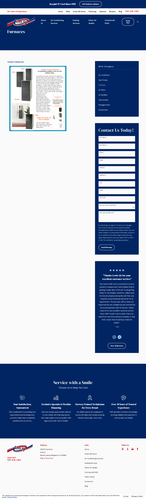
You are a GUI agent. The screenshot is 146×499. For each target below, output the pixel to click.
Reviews (112, 11)
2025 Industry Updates (90, 4)
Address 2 (102, 175)
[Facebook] (137, 449)
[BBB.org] (127, 449)
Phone (101, 152)
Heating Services (91, 463)
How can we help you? (106, 213)
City (100, 182)
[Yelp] (122, 449)
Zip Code (102, 197)
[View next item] (119, 337)
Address (102, 167)
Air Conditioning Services (94, 458)
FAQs (68, 11)
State (101, 190)
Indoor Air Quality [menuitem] (92, 21)
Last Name (102, 145)
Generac (102, 11)
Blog (120, 11)
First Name (102, 137)
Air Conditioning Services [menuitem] (57, 21)
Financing (92, 11)
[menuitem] (116, 75)
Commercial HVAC (91, 472)
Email (101, 160)
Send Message (106, 247)
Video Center (90, 477)
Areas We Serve (79, 11)
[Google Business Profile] (132, 449)
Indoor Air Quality (91, 468)
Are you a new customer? (107, 205)
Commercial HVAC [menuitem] (110, 21)
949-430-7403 (132, 11)
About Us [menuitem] (43, 21)
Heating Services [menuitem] (76, 21)
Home (60, 11)
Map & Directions (46, 458)
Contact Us (89, 481)
